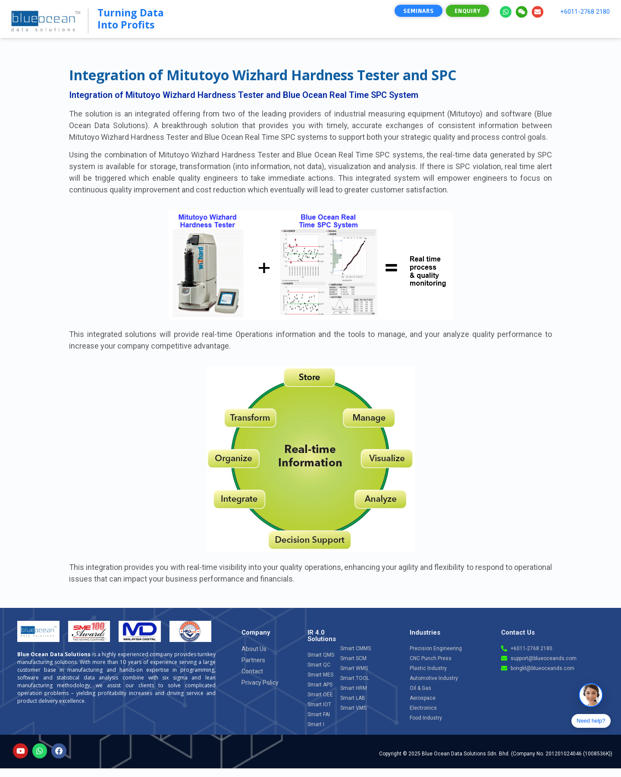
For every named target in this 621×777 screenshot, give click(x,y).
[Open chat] (591, 695)
